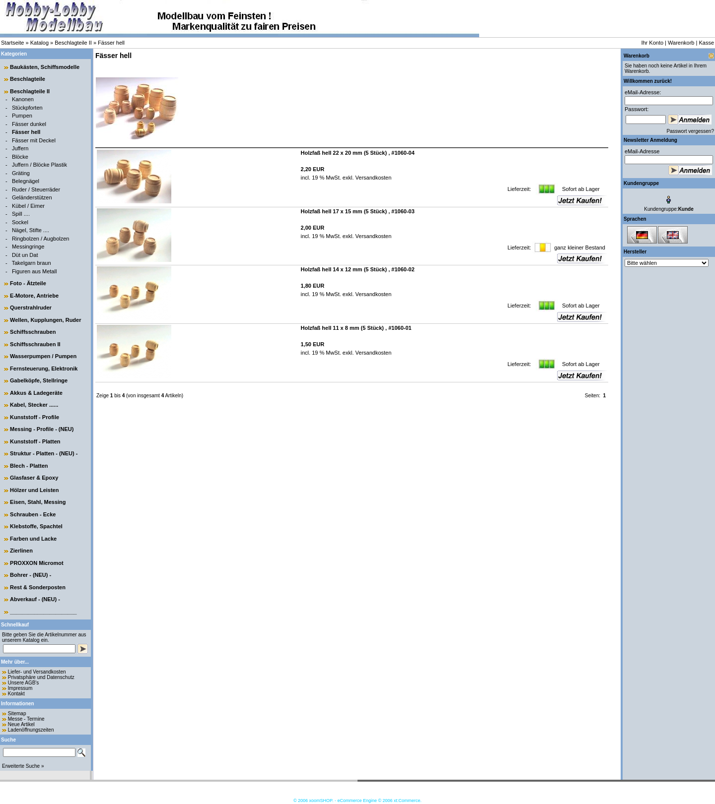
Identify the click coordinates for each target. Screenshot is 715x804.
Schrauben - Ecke (33, 514)
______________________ (43, 612)
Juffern (20, 148)
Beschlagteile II (73, 43)
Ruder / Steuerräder (36, 189)
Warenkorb (681, 43)
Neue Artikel (21, 724)
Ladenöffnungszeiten (31, 730)
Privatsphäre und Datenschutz (41, 677)
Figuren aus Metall (34, 271)
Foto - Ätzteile (28, 283)
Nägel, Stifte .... (30, 230)
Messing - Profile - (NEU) (41, 429)
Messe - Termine (26, 719)
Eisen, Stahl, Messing (38, 502)
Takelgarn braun (31, 263)
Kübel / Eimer (28, 206)
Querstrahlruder (31, 307)
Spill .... (21, 214)
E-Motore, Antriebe (34, 296)
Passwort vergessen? (690, 131)
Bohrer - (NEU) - (30, 575)
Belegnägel (25, 181)
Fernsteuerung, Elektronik (43, 368)
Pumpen (22, 116)
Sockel (20, 222)
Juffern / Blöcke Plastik (39, 165)
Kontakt (16, 693)
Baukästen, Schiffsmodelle (44, 67)
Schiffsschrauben (33, 332)
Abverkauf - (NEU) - (35, 599)
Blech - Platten (29, 466)
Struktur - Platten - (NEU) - (43, 453)
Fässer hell (111, 43)
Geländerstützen (32, 197)
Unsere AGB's (23, 682)
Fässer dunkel (29, 124)
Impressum (20, 688)
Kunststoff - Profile (34, 417)
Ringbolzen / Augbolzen (41, 239)
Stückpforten (27, 108)
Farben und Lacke (33, 539)
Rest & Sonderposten (38, 587)
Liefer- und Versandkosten (37, 672)
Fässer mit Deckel (34, 140)
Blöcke (20, 157)
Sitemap (17, 713)
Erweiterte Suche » (23, 766)
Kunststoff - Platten (35, 441)
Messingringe (28, 246)
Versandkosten (373, 178)
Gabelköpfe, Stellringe (39, 380)
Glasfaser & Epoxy (34, 478)
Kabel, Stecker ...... (34, 405)
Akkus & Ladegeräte (36, 393)
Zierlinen (21, 551)
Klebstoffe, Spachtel (36, 526)
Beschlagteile (27, 79)
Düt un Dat (25, 255)
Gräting (21, 173)
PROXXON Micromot (37, 563)
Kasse (706, 43)
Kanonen (23, 99)
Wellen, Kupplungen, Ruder (45, 320)
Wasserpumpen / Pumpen (43, 356)
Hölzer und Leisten (34, 490)
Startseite (12, 43)
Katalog (39, 43)
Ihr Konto (652, 43)
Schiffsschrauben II (35, 344)
